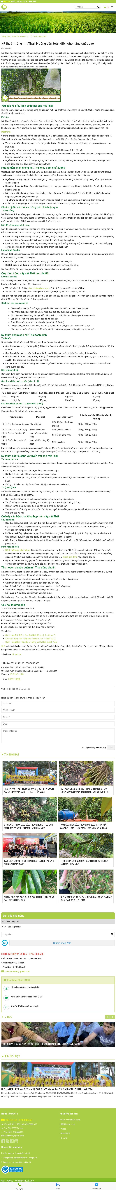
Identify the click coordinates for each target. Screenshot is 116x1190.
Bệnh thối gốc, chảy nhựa (17, 550)
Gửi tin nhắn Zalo (62, 943)
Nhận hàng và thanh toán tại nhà (15, 1153)
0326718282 (14, 679)
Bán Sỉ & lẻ (65, 1133)
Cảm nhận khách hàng (70, 1120)
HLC (3, 646)
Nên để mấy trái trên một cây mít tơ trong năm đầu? (28, 623)
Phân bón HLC (17, 674)
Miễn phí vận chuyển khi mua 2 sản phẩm (19, 1158)
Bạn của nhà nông (21, 36)
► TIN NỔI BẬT (10, 1056)
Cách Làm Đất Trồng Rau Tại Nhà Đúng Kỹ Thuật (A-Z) (30, 635)
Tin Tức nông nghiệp (11, 927)
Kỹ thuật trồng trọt (38, 36)
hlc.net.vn (16, 654)
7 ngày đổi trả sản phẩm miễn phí (16, 1162)
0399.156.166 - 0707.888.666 (16, 1120)
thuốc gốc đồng (69, 557)
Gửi (111, 747)
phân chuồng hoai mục (38, 288)
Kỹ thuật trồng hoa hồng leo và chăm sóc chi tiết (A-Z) (30, 638)
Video (63, 1129)
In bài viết (24, 689)
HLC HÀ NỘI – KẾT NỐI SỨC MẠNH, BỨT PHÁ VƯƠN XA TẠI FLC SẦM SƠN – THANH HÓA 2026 (46, 1089)
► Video (6, 1016)
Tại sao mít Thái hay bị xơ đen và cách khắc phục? (27, 620)
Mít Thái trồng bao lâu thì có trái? (19, 608)
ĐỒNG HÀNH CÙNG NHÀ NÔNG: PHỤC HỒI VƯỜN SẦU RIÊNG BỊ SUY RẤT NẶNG (41, 1044)
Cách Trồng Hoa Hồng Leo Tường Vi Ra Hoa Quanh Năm (31, 642)
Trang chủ (6, 36)
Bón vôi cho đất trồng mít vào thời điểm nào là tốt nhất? (29, 627)
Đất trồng (5, 132)
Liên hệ (63, 1138)
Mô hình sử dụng (67, 1124)
